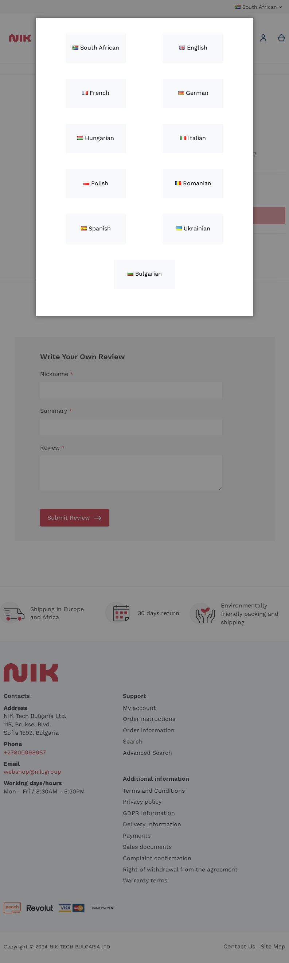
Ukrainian (193, 228)
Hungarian (95, 138)
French (95, 92)
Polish (95, 183)
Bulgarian (145, 273)
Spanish (96, 228)
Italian (193, 138)
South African (96, 47)
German (193, 92)
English (193, 47)
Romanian (193, 183)
